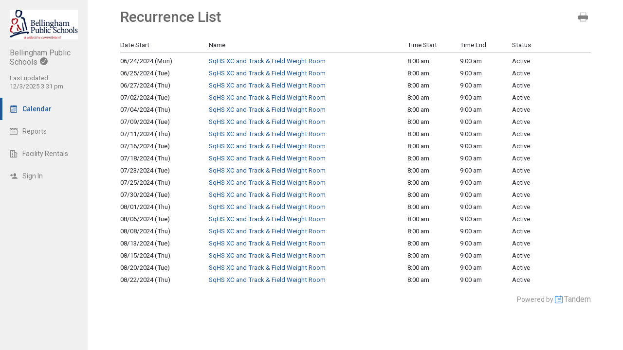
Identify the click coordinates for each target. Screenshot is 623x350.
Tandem (577, 299)
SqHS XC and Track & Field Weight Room (267, 61)
